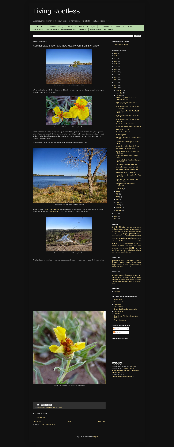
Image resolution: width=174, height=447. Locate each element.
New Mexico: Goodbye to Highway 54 (127, 169)
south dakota (137, 245)
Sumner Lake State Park (51, 209)
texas (131, 248)
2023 (116, 61)
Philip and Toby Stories (133, 227)
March (118, 205)
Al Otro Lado (118, 299)
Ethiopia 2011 (83, 29)
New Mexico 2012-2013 (52, 29)
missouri (122, 241)
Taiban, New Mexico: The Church (126, 172)
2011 (116, 216)
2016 (116, 80)
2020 (116, 69)
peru (132, 243)
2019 (116, 72)
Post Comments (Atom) (49, 424)
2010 (116, 219)
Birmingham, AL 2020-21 (65, 26)
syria (120, 248)
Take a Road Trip (108, 29)
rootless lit (115, 245)
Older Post (101, 421)
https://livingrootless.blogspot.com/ (122, 376)
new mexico (41, 407)
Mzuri (133, 366)
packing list (130, 261)
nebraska (128, 241)
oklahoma (128, 243)
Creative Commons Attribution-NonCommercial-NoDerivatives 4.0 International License (126, 370)
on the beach (137, 264)
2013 (116, 88)
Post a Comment (41, 417)
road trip (138, 243)
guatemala (133, 234)
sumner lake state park (52, 407)
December (119, 90)
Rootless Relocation (95, 29)
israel (117, 235)
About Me (39, 26)
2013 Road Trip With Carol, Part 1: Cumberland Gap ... (126, 103)
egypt (118, 233)
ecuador (114, 233)
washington (118, 252)
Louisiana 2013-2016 (37, 29)
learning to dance (117, 281)
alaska (121, 229)
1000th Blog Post (121, 135)
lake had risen (53, 211)
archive (125, 266)
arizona (126, 229)
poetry (120, 277)
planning (115, 263)
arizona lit (134, 281)
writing (139, 277)
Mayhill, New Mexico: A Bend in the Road (128, 126)
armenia (138, 229)
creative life (137, 275)
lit (130, 281)
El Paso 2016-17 (115, 26)
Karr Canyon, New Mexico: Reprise (126, 164)
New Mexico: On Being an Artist (125, 148)
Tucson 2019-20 (79, 26)
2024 (116, 58)
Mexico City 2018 (91, 26)
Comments (117, 332)
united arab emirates (134, 250)
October (118, 95)
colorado (138, 231)
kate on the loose (131, 236)
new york (122, 243)
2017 (116, 77)
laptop (139, 263)
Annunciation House (120, 302)
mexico (131, 238)
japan (120, 235)
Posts (116, 328)
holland (139, 233)
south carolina (129, 245)
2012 (116, 213)
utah (113, 252)
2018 (116, 74)
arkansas (133, 229)
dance (121, 275)
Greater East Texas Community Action (125, 309)
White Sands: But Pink (122, 129)
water (60, 407)
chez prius (132, 231)
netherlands (133, 241)
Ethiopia (122, 227)
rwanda (122, 245)
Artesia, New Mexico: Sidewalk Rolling (127, 146)
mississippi (115, 241)
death (122, 263)
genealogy (129, 266)
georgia (124, 233)
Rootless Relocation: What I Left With (127, 167)
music (115, 275)
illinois (114, 235)
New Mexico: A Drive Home (124, 132)
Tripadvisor (117, 291)
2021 (116, 66)
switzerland (115, 248)
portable (116, 260)
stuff (123, 260)
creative (114, 277)
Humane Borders (119, 311)
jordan (124, 235)
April (117, 202)
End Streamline (118, 306)
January (118, 210)
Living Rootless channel (121, 44)
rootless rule (115, 266)
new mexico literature (133, 279)
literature (128, 275)
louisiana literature (129, 277)
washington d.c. (126, 252)
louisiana (123, 238)
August (118, 191)
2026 (116, 53)
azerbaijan (115, 231)
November (119, 93)
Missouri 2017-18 (104, 26)
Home (32, 26)
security (138, 261)
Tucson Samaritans (120, 320)
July (117, 194)
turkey (125, 250)
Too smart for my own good (125, 264)
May (117, 199)
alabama (115, 229)
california (120, 231)
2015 (116, 82)
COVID (114, 227)
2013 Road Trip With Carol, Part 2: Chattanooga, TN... (126, 98)
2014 (116, 85)
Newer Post (37, 421)
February (119, 207)
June (117, 197)
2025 (116, 56)
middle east (137, 238)
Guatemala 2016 (127, 26)
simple (114, 265)
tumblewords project (118, 279)
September (119, 189)
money (127, 263)
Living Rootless (56, 11)
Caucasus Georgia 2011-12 (69, 29)
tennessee (125, 248)
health (134, 263)
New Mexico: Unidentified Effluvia (126, 124)
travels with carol (117, 250)
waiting (121, 266)
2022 (116, 64)
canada (126, 231)
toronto (138, 248)
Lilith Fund (117, 313)
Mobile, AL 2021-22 (50, 26)
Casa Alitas (117, 304)
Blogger (95, 437)
